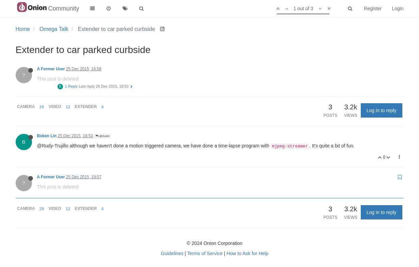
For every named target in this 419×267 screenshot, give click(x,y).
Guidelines (172, 253)
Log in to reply (382, 110)
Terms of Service (205, 253)
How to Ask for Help (248, 253)
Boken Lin (47, 136)
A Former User (51, 69)
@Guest (102, 136)
